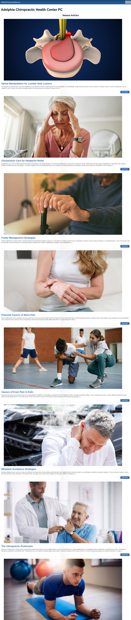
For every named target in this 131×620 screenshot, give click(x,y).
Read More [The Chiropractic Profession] (125, 554)
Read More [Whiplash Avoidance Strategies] (125, 477)
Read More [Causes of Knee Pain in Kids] (125, 400)
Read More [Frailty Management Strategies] (125, 246)
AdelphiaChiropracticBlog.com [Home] (10, 2)
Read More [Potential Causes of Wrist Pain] (125, 323)
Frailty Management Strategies (18, 238)
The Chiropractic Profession (17, 546)
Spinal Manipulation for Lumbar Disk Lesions (26, 83)
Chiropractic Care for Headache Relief (22, 160)
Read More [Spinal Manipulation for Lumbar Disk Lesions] (125, 92)
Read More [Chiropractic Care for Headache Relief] (125, 169)
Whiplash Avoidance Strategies (18, 469)
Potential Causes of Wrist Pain (18, 315)
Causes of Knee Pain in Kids (17, 392)
